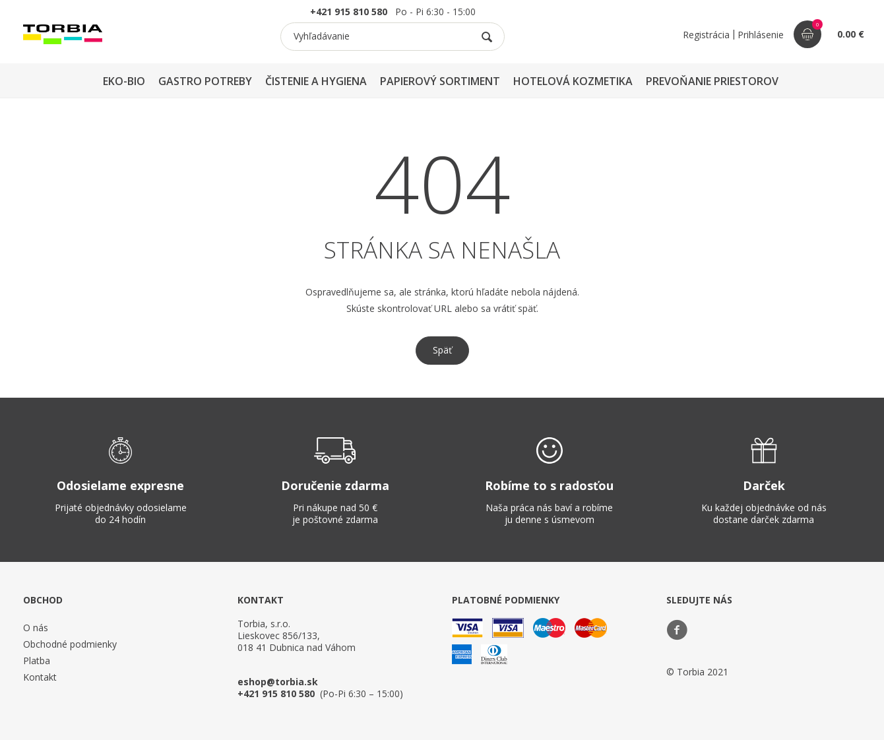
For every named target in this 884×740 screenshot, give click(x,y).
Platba (36, 660)
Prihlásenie (761, 34)
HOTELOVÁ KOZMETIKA (573, 81)
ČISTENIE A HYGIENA (316, 81)
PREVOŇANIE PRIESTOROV (712, 81)
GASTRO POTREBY (205, 81)
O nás (35, 627)
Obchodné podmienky (70, 644)
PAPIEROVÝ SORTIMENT (440, 81)
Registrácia (706, 34)
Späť (442, 350)
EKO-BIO (124, 81)
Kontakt (40, 677)
